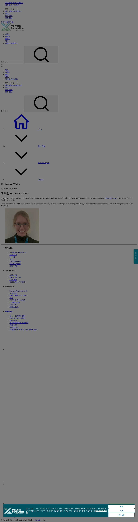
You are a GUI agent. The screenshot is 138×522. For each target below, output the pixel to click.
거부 (121, 511)
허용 (121, 506)
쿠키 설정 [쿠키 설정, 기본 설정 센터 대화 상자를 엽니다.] (121, 515)
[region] (69, 511)
